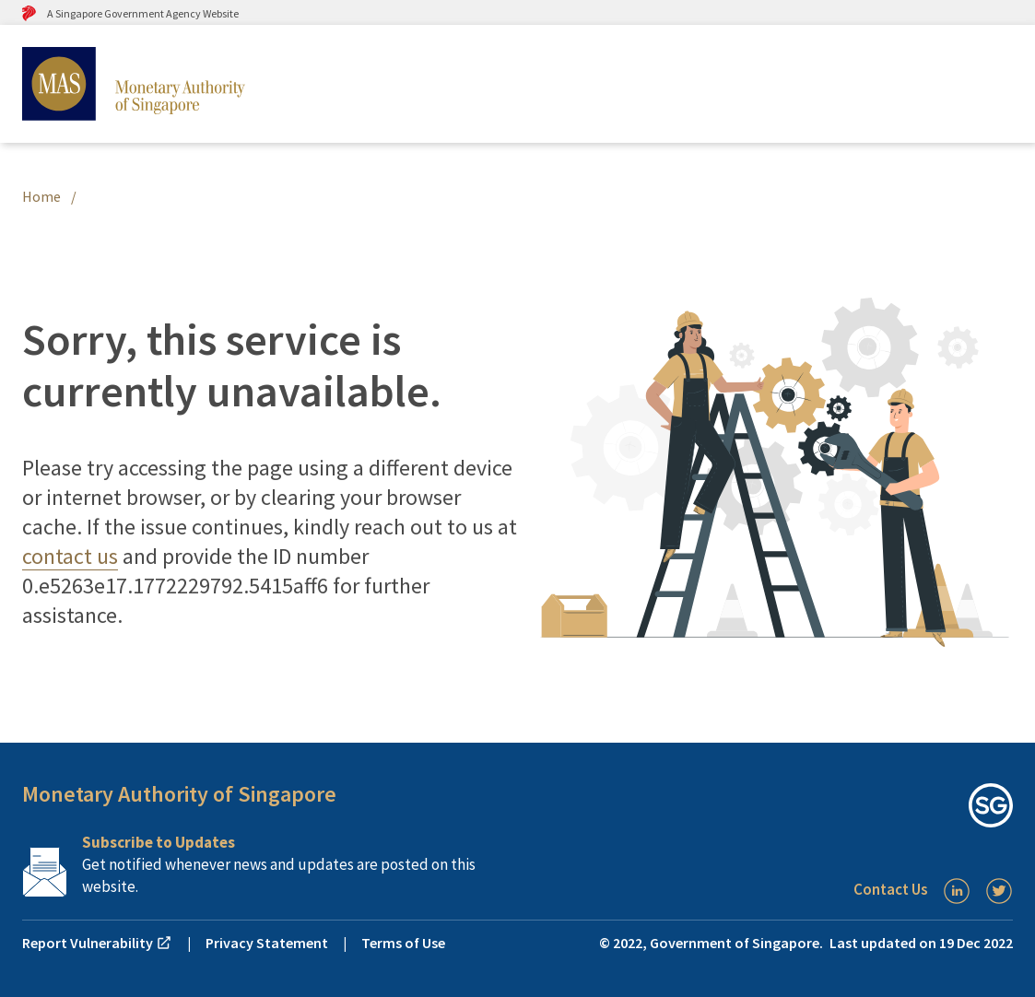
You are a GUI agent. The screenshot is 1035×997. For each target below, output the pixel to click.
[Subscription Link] (270, 864)
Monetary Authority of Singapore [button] (179, 794)
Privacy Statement (267, 942)
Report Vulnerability (97, 942)
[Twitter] (999, 891)
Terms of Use (403, 942)
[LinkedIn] (956, 891)
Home (41, 196)
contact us (70, 556)
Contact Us (890, 889)
